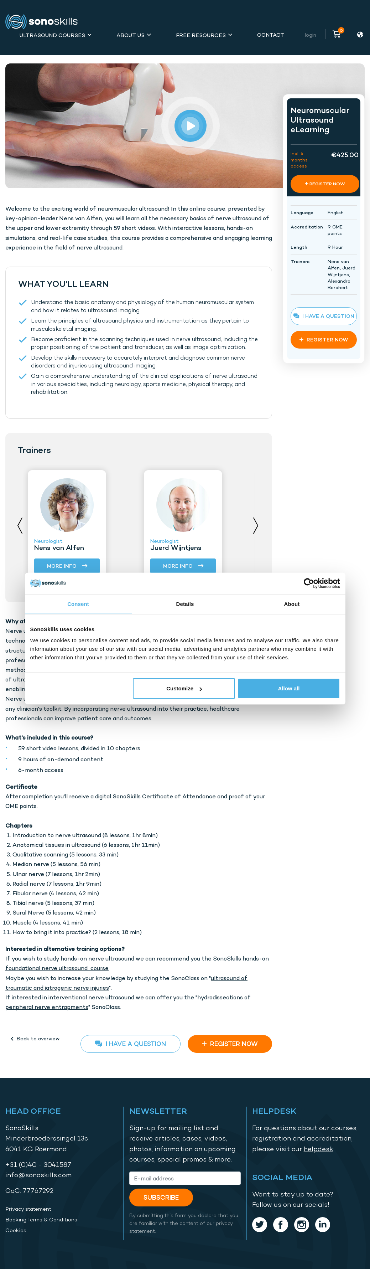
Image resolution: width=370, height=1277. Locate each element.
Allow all (289, 688)
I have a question (130, 1043)
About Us (130, 35)
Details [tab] (185, 604)
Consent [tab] (78, 604)
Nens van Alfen (59, 547)
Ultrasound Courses (52, 35)
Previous (19, 526)
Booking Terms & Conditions (41, 1219)
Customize (184, 688)
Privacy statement (28, 1209)
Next (255, 526)
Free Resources (201, 35)
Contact (270, 34)
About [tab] (292, 604)
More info (67, 566)
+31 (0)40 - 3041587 (38, 1164)
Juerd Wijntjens (176, 547)
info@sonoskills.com (38, 1175)
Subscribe (161, 1197)
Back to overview (35, 1038)
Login (310, 34)
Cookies (15, 1230)
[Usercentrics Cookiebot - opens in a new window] (309, 583)
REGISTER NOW (230, 1043)
